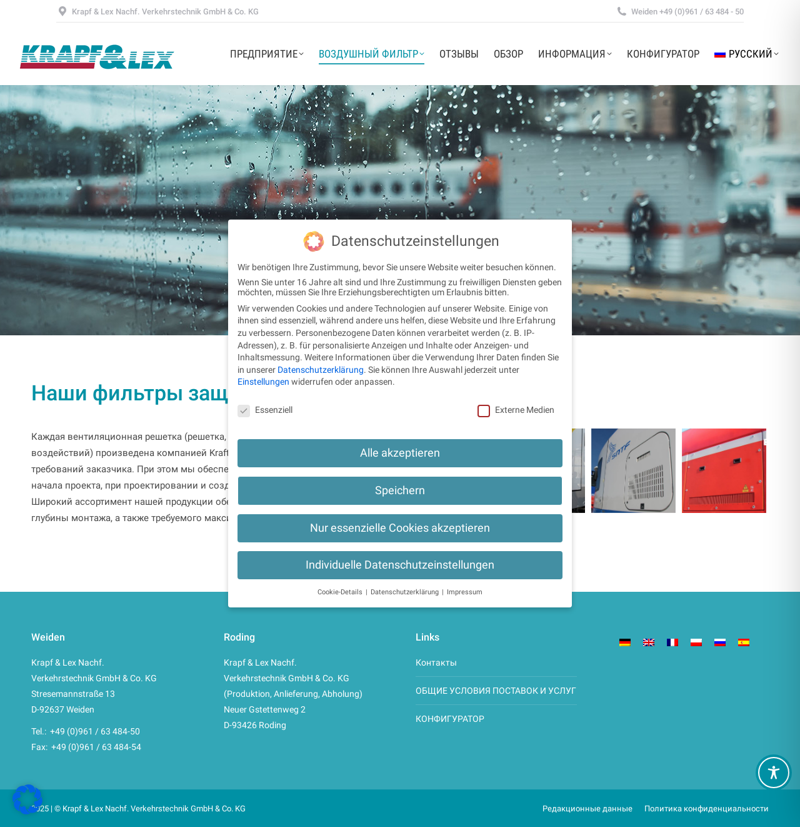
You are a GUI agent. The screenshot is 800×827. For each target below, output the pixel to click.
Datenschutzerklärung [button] (406, 592)
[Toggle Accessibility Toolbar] (774, 772)
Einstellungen (263, 382)
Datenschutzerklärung (321, 370)
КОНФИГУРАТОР (450, 719)
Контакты (436, 662)
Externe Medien (516, 410)
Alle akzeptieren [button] (400, 453)
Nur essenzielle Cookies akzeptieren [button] (400, 528)
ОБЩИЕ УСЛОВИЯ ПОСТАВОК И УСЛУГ (496, 691)
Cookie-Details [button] (341, 592)
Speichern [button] (400, 490)
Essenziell (265, 410)
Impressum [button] (464, 592)
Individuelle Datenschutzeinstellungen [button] (400, 565)
